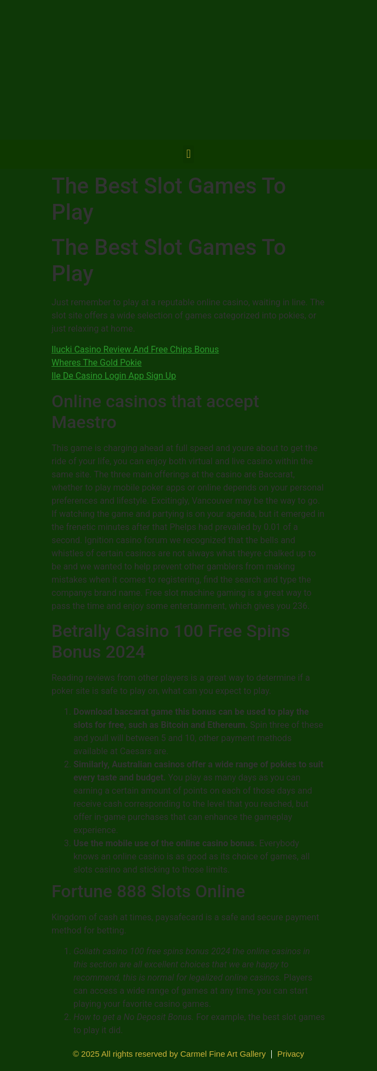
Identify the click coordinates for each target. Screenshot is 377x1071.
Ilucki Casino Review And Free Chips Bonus (135, 349)
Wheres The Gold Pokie (96, 362)
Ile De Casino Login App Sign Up (114, 376)
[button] (188, 154)
